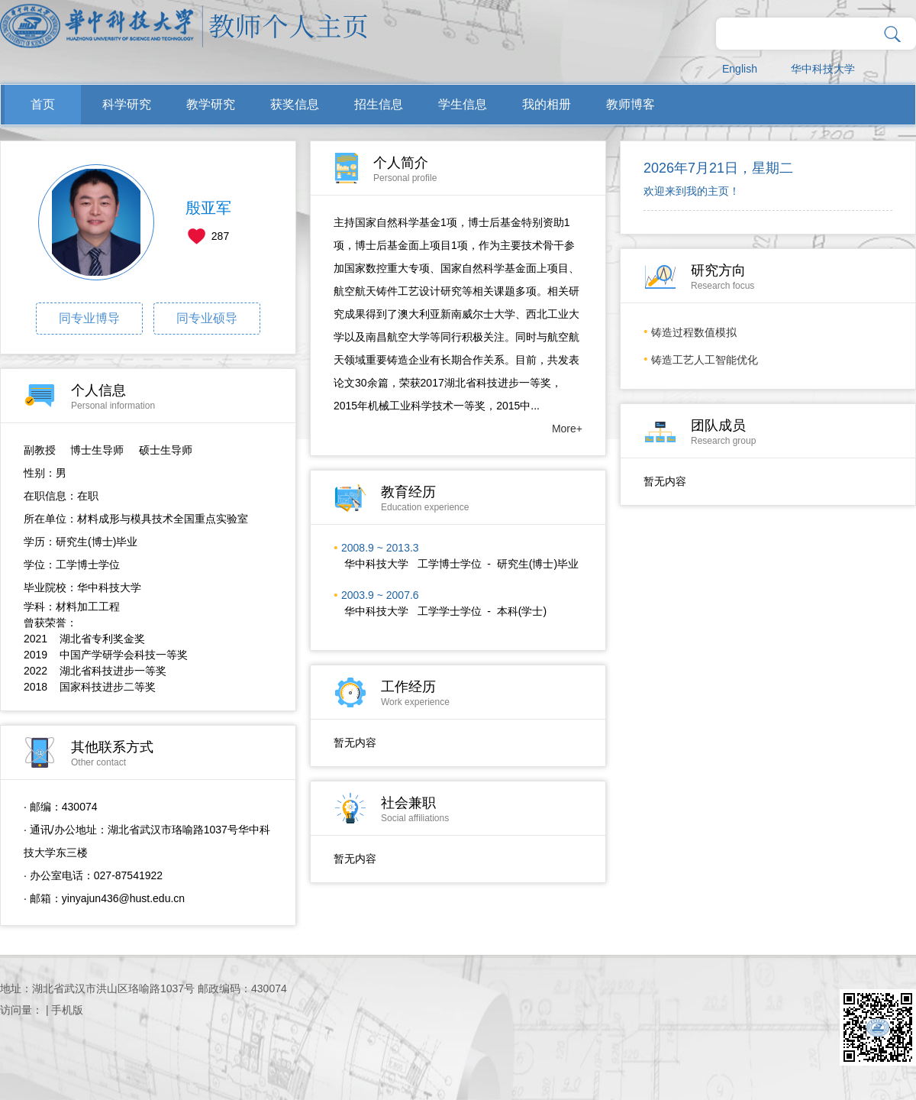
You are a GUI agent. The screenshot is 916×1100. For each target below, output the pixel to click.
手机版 (67, 1010)
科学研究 (126, 104)
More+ (567, 428)
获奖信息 (294, 104)
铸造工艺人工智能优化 (704, 360)
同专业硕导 (206, 318)
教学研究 (210, 104)
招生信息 (378, 104)
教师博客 (630, 104)
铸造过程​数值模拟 (694, 332)
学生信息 (462, 104)
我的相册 (546, 104)
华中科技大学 (823, 69)
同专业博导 (89, 318)
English (739, 69)
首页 (43, 104)
